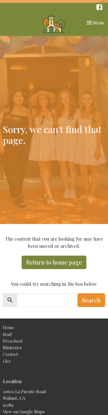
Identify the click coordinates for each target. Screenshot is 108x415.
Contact (10, 354)
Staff (7, 334)
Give (7, 361)
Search (91, 300)
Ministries (12, 347)
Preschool (12, 341)
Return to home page (54, 262)
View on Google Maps (24, 411)
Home (8, 327)
